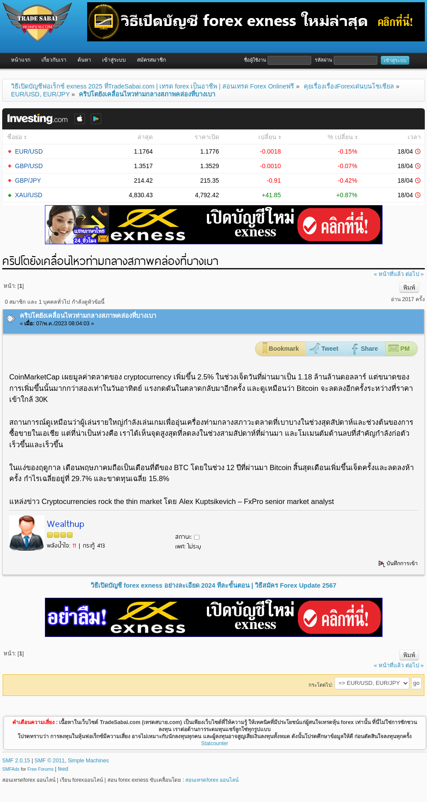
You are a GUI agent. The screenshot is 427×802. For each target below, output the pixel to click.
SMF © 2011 (49, 761)
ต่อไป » (414, 274)
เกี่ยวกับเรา (53, 60)
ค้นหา (84, 60)
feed (63, 769)
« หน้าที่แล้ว (389, 274)
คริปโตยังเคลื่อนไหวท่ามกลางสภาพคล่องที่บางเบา (88, 315)
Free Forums (40, 769)
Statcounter (214, 743)
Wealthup (65, 523)
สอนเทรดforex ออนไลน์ (212, 780)
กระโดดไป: (321, 685)
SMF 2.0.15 (16, 761)
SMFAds (10, 769)
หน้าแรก (20, 60)
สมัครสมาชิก (151, 60)
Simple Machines (88, 761)
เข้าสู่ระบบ (114, 60)
